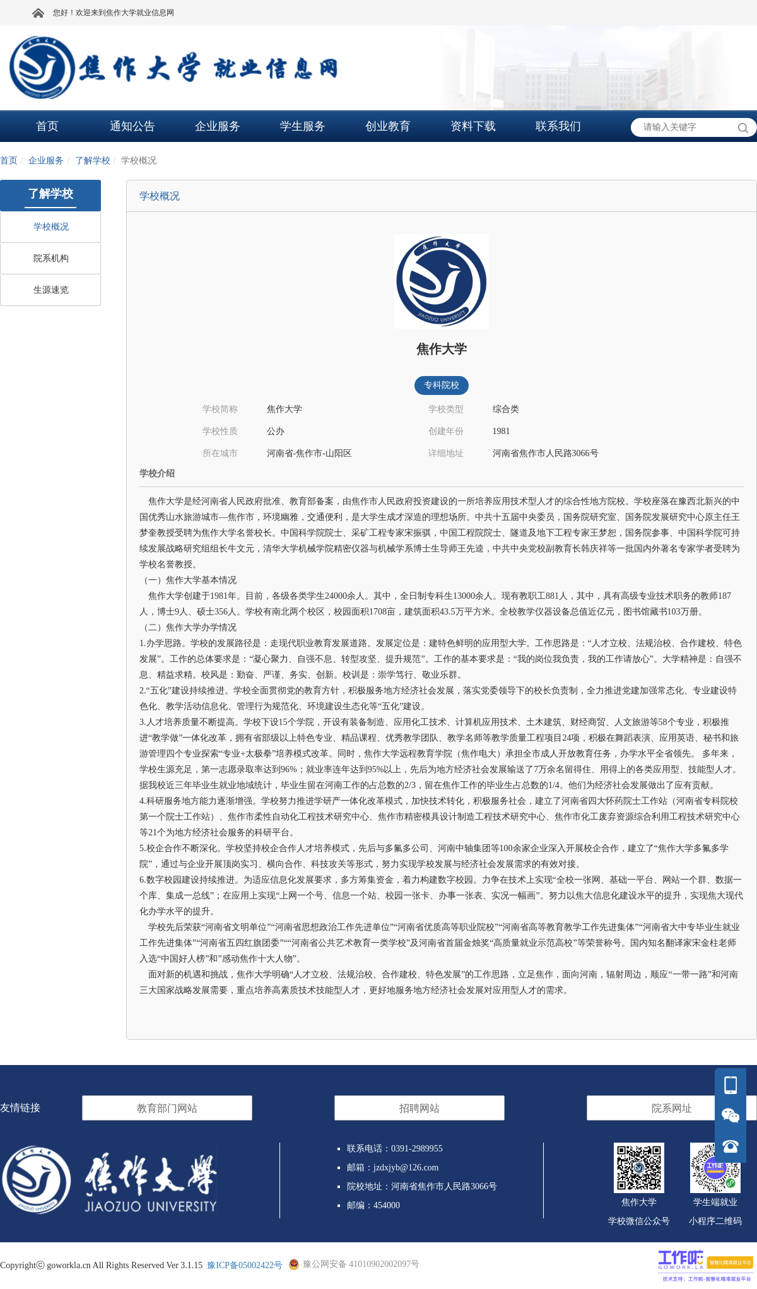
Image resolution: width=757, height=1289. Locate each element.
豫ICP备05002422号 (245, 1265)
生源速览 (51, 290)
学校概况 (51, 227)
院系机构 (51, 258)
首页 (9, 160)
